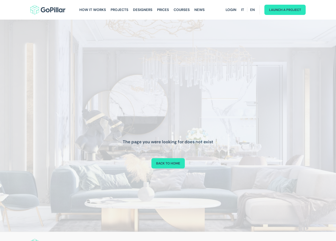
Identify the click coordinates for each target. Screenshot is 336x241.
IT (242, 9)
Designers (142, 9)
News (199, 9)
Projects (119, 9)
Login (231, 9)
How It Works (92, 9)
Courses (182, 9)
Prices (163, 9)
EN (252, 9)
